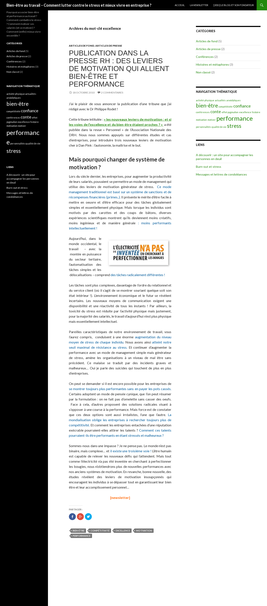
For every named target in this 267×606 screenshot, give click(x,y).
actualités (220, 100)
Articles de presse (108, 45)
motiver (212, 119)
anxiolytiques (233, 100)
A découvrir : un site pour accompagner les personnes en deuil (22, 178)
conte (215, 111)
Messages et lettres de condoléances (221, 174)
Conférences (205, 57)
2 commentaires (112, 92)
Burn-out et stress (208, 166)
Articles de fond (81, 45)
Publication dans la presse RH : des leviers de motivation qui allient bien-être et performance (119, 68)
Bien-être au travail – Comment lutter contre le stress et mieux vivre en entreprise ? (78, 5)
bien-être (78, 530)
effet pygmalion (230, 112)
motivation (144, 530)
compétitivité (100, 530)
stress (234, 126)
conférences (203, 112)
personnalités (203, 126)
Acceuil (180, 5)
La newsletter (199, 5)
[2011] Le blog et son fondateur (233, 5)
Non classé (203, 72)
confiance (242, 105)
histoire (256, 112)
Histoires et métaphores (212, 64)
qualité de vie (219, 126)
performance (82, 535)
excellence (123, 530)
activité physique (205, 100)
